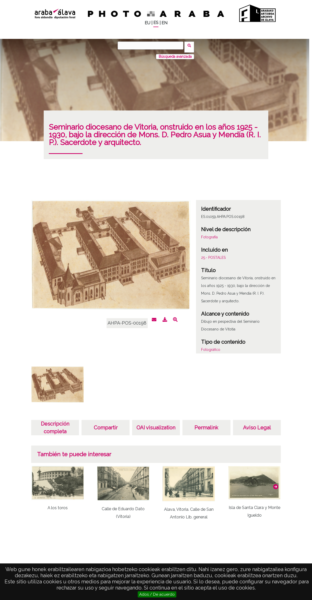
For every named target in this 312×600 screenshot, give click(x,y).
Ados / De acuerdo (157, 594)
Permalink (206, 424)
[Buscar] (152, 45)
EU (147, 22)
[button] (275, 483)
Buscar (191, 45)
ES (155, 22)
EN (164, 22)
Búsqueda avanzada (175, 53)
